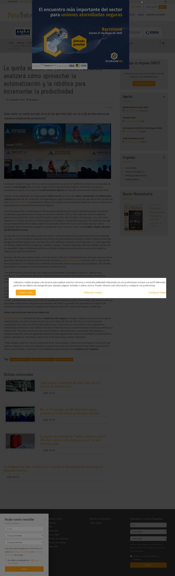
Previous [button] (9, 32)
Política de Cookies (93, 292)
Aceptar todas (25, 292)
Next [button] (165, 32)
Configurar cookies (158, 292)
